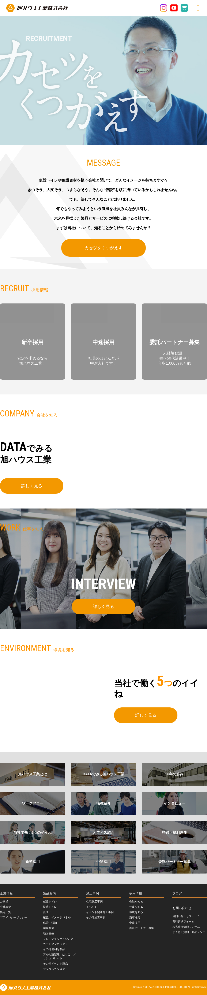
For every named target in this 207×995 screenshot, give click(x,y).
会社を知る (136, 901)
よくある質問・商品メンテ (188, 932)
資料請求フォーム (183, 921)
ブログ (177, 893)
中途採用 (134, 922)
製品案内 (49, 893)
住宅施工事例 (94, 901)
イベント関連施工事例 (100, 912)
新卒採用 (134, 917)
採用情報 (135, 893)
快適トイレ (50, 906)
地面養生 (48, 933)
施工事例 (92, 893)
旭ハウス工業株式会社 (37, 8)
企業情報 (6, 893)
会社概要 (5, 906)
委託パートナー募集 (141, 928)
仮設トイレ (50, 901)
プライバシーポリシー (13, 917)
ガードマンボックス (55, 943)
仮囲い (47, 912)
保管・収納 (50, 922)
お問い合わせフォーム (186, 916)
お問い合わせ (181, 908)
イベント (91, 906)
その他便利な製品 (54, 949)
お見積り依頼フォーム (186, 926)
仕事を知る (136, 906)
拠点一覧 (5, 912)
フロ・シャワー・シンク (58, 938)
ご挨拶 (4, 901)
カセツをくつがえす (103, 247)
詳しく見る (31, 487)
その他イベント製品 (55, 963)
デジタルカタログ (54, 968)
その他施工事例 (95, 917)
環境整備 (48, 928)
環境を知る (136, 912)
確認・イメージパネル (57, 917)
